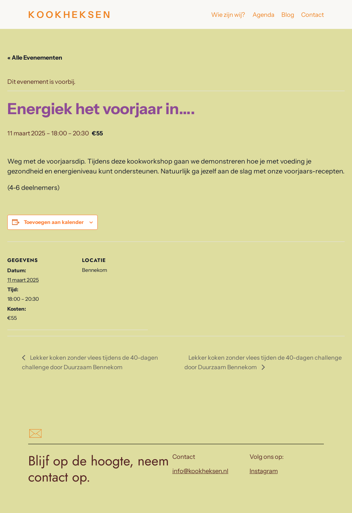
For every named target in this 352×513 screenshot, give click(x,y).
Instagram (264, 471)
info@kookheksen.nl (200, 471)
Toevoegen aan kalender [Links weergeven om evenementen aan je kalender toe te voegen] (54, 222)
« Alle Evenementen (34, 57)
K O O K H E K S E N (69, 14)
